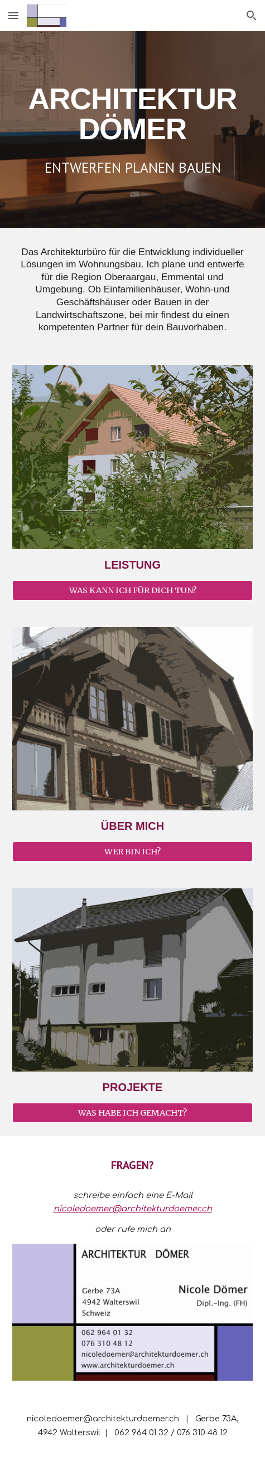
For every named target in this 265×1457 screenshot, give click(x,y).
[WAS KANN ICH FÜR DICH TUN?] (132, 591)
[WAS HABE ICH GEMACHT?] (132, 1112)
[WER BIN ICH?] (132, 851)
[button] (13, 15)
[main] (132, 114)
